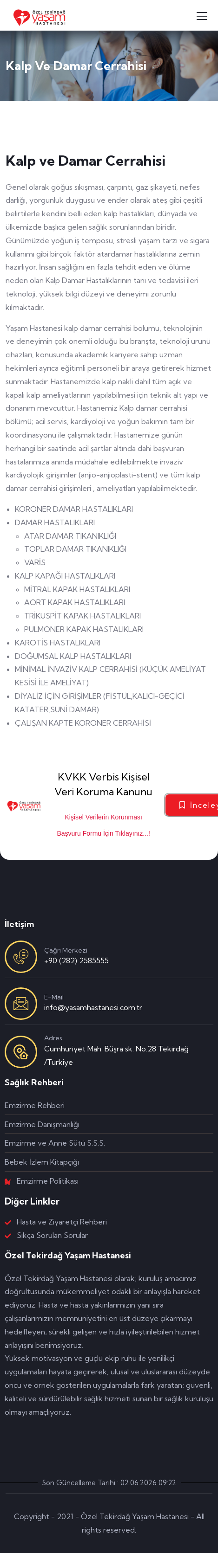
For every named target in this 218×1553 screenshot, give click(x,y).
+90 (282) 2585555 (76, 960)
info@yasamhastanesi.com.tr (93, 1007)
